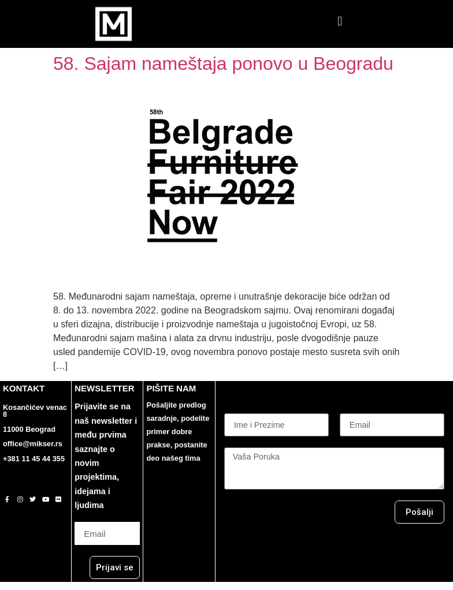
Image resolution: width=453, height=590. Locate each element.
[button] (339, 21)
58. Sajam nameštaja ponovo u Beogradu (223, 63)
